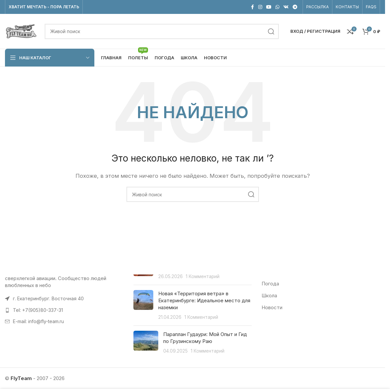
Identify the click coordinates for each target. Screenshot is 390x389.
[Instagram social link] (260, 7)
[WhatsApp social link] (277, 7)
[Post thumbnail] (143, 305)
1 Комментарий (202, 276)
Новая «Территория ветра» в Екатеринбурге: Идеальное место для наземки (204, 300)
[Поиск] (162, 31)
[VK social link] (286, 7)
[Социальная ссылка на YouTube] (268, 7)
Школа (269, 295)
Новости (272, 307)
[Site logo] (21, 31)
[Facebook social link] (252, 7)
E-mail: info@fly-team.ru (38, 321)
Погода (270, 283)
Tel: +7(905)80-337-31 (38, 310)
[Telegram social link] (295, 7)
